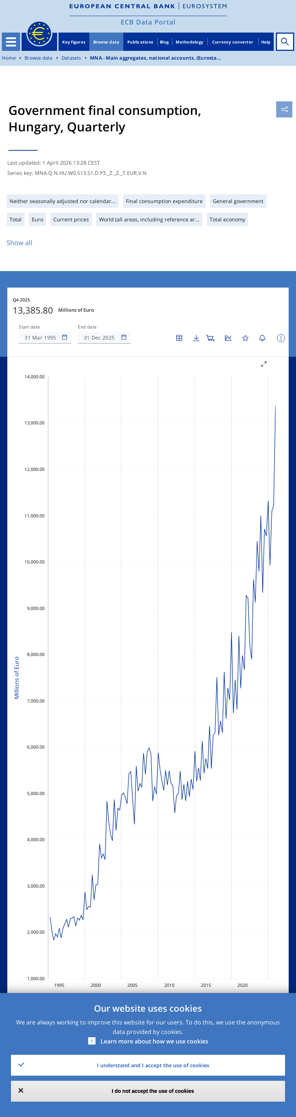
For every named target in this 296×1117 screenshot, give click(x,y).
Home (9, 58)
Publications (140, 42)
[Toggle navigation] (11, 42)
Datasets (71, 58)
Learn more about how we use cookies (154, 1041)
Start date (29, 327)
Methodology (189, 42)
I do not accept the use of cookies (153, 1091)
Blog (164, 42)
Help (266, 42)
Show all (20, 242)
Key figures (73, 42)
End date (87, 327)
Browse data (106, 42)
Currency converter (233, 42)
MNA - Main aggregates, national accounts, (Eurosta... (155, 58)
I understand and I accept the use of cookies (153, 1065)
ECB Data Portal (148, 22)
